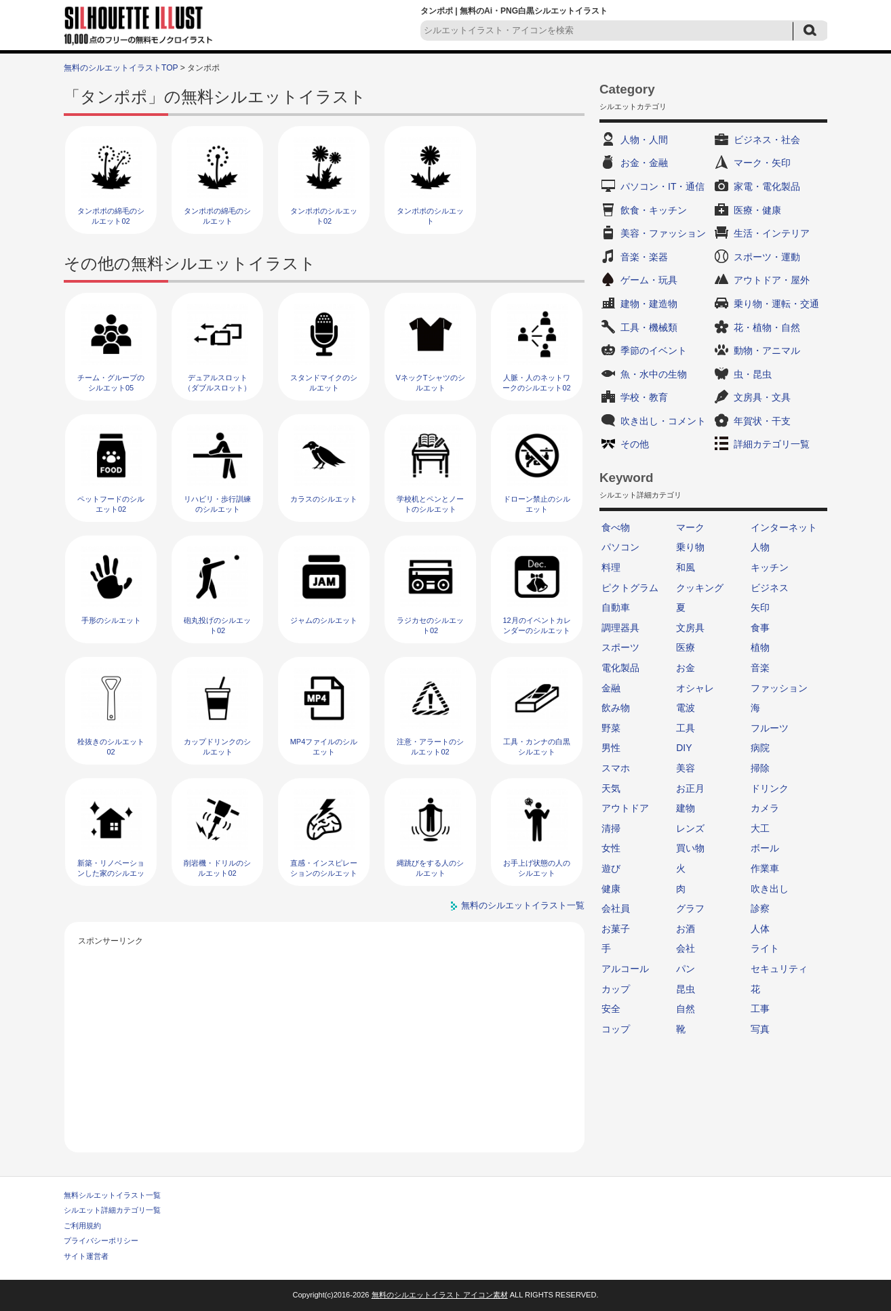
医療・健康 (757, 210)
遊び (610, 868)
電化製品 (620, 667)
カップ (615, 989)
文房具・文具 (762, 397)
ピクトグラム (629, 587)
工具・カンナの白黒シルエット (536, 747)
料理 (610, 567)
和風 (685, 567)
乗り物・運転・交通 (776, 303)
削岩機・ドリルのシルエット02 (217, 868)
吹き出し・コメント (663, 421)
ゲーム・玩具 (648, 280)
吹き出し (770, 888)
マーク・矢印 (762, 162)
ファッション (779, 688)
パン (685, 968)
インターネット (784, 527)
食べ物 (615, 527)
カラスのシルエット (323, 499)
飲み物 (615, 707)
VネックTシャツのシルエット (429, 383)
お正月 (690, 788)
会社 (685, 948)
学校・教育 (644, 397)
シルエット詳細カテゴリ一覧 (112, 1210)
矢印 (760, 607)
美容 (685, 768)
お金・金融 (644, 162)
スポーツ (620, 647)
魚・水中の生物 (653, 374)
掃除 (760, 768)
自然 (685, 1008)
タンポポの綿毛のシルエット (217, 216)
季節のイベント (653, 350)
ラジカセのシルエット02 (430, 625)
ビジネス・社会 (767, 139)
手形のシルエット (111, 620)
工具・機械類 (648, 327)
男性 (610, 747)
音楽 (760, 667)
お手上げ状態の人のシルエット (536, 868)
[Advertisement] (325, 1044)
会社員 (615, 908)
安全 (610, 1008)
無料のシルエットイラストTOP (121, 68)
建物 (685, 808)
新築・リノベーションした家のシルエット (110, 873)
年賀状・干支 (762, 421)
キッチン (770, 567)
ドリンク (770, 788)
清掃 (610, 828)
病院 (760, 747)
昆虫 (685, 989)
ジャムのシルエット (323, 620)
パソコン (620, 547)
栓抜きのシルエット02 (110, 747)
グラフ (690, 908)
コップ (615, 1029)
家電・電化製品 (767, 186)
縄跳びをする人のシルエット (430, 868)
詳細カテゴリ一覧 (772, 444)
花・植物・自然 (767, 327)
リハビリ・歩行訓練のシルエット (217, 504)
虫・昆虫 (753, 374)
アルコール (625, 968)
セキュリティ (779, 968)
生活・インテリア (772, 233)
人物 (760, 547)
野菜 (610, 728)
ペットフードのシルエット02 (110, 504)
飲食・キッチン (653, 210)
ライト (765, 948)
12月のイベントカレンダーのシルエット (536, 625)
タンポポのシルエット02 (323, 216)
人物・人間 (644, 139)
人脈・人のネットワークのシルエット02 (536, 383)
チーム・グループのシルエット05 (110, 383)
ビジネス (770, 587)
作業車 (765, 868)
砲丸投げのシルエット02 (217, 625)
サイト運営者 (86, 1256)
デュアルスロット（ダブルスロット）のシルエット (217, 388)
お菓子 (615, 928)
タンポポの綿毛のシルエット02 (110, 216)
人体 (760, 928)
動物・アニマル (767, 350)
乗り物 (690, 547)
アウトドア (625, 808)
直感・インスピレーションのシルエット (323, 868)
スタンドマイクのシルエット (323, 383)
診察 (760, 908)
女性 (610, 848)
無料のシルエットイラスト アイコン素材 (440, 1295)
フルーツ (770, 728)
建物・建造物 (648, 303)
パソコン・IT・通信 (662, 186)
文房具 (690, 627)
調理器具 (620, 627)
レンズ (690, 828)
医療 (685, 647)
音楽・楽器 (644, 256)
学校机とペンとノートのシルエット (430, 504)
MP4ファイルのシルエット (324, 747)
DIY (684, 747)
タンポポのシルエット (430, 216)
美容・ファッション (663, 233)
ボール (765, 848)
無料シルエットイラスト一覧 (112, 1195)
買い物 (690, 848)
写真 (760, 1029)
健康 (610, 888)
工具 (685, 728)
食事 (760, 627)
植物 (760, 647)
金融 (610, 688)
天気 (610, 788)
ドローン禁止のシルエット (536, 504)
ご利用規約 (82, 1226)
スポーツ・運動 (767, 256)
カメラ (765, 808)
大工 (760, 828)
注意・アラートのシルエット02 (430, 747)
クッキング (700, 587)
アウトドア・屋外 (772, 280)
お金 (685, 667)
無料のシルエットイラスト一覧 (523, 905)
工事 (760, 1008)
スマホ (615, 768)
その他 (634, 444)
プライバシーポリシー (101, 1240)
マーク (690, 527)
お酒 (685, 928)
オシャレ (695, 688)
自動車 (615, 607)
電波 (685, 707)
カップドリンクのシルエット (217, 747)
